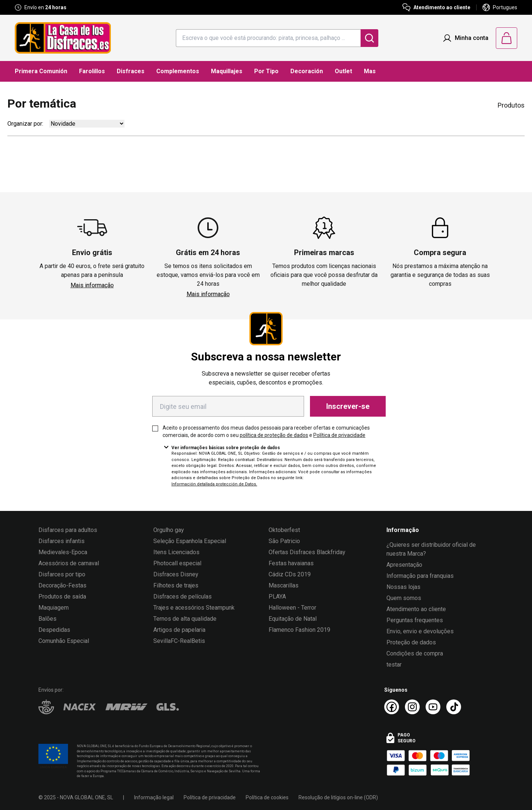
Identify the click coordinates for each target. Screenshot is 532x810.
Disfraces (130, 71)
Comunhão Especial (63, 640)
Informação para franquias (420, 575)
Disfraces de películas (182, 596)
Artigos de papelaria (179, 629)
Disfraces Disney (175, 574)
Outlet (343, 71)
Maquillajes (226, 71)
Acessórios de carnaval (68, 563)
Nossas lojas (403, 586)
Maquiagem (53, 607)
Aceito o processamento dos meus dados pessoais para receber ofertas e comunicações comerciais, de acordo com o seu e (266, 431)
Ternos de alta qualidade (184, 618)
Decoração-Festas (62, 585)
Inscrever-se (347, 406)
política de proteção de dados (274, 435)
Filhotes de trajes (175, 585)
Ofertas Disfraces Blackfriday (307, 552)
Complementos (177, 71)
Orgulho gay (168, 529)
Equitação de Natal (293, 618)
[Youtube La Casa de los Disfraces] (433, 706)
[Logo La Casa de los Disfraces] (63, 38)
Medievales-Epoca (62, 552)
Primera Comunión (41, 71)
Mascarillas (284, 585)
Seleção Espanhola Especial (189, 541)
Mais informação (92, 285)
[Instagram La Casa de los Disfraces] (412, 706)
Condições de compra (414, 653)
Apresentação (404, 564)
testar (394, 664)
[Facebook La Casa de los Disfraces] (391, 706)
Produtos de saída (62, 596)
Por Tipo (266, 71)
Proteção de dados (411, 642)
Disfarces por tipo (61, 574)
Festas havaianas (291, 563)
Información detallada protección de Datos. (214, 484)
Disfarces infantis (61, 541)
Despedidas (54, 629)
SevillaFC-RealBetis (179, 640)
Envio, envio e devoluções (420, 631)
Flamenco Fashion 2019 (299, 629)
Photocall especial (177, 563)
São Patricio (284, 541)
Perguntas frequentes (414, 620)
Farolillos (92, 71)
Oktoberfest (284, 529)
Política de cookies (267, 797)
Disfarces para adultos (67, 529)
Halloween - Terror (292, 607)
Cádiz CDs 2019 (290, 574)
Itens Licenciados (176, 552)
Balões (47, 618)
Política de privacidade (339, 435)
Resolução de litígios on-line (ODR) (338, 797)
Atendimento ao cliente (416, 609)
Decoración (306, 71)
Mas (370, 71)
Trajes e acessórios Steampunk (194, 607)
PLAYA (277, 596)
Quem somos (403, 597)
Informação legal (154, 797)
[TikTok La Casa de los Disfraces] (453, 706)
